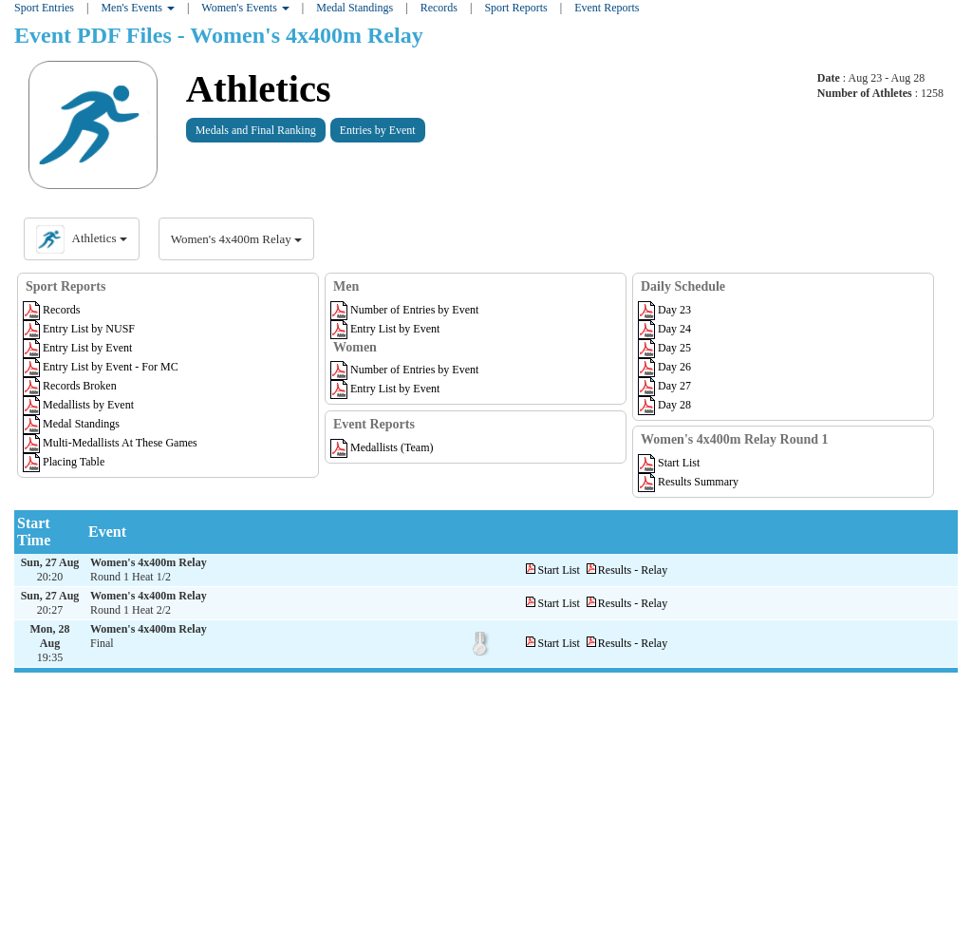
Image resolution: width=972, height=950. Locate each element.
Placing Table (63, 461)
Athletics (258, 88)
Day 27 (664, 385)
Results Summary (688, 481)
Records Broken (70, 385)
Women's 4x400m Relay (236, 239)
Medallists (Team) (381, 447)
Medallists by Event (78, 404)
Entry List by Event (77, 347)
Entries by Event (378, 130)
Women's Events (245, 7)
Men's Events (138, 7)
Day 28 (664, 404)
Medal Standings (354, 7)
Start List (669, 462)
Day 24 (664, 328)
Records (51, 309)
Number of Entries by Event (404, 309)
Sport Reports (515, 7)
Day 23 (664, 309)
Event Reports (606, 7)
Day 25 (664, 347)
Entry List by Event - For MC (100, 366)
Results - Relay (632, 570)
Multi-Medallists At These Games (110, 442)
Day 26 (664, 366)
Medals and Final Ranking (256, 130)
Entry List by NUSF (79, 328)
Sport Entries (44, 7)
